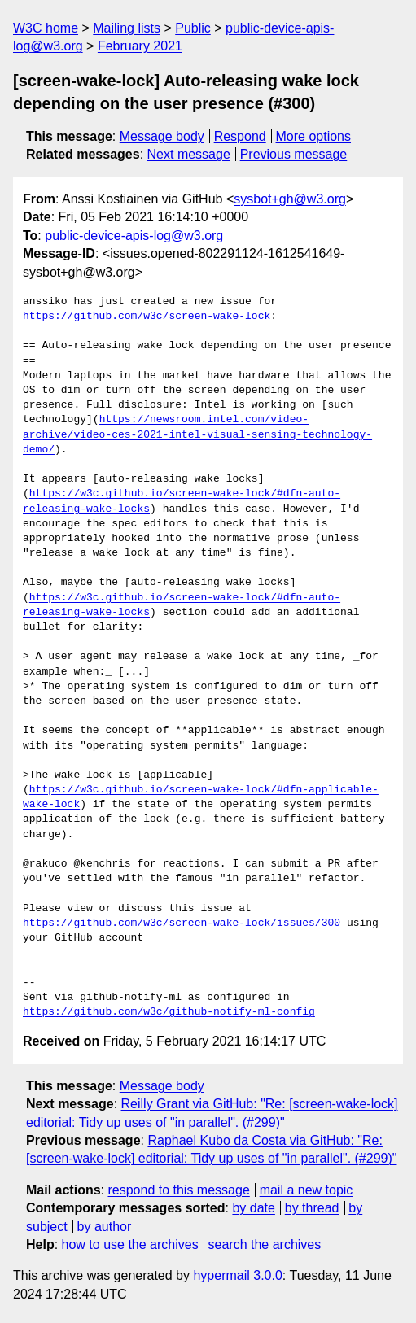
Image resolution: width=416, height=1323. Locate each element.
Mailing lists (126, 28)
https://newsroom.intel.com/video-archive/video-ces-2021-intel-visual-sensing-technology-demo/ (197, 434)
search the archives (265, 1244)
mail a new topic (306, 1190)
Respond (240, 136)
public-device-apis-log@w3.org (134, 235)
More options (314, 136)
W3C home (45, 28)
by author (104, 1226)
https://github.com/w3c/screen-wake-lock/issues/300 (181, 923)
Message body (162, 136)
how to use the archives (130, 1244)
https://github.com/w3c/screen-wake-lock (146, 316)
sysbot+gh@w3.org (290, 199)
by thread (312, 1208)
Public (193, 28)
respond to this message (178, 1190)
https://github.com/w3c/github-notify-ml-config (169, 1012)
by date (253, 1208)
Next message (188, 154)
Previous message (294, 154)
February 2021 (140, 46)
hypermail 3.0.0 (237, 1275)
